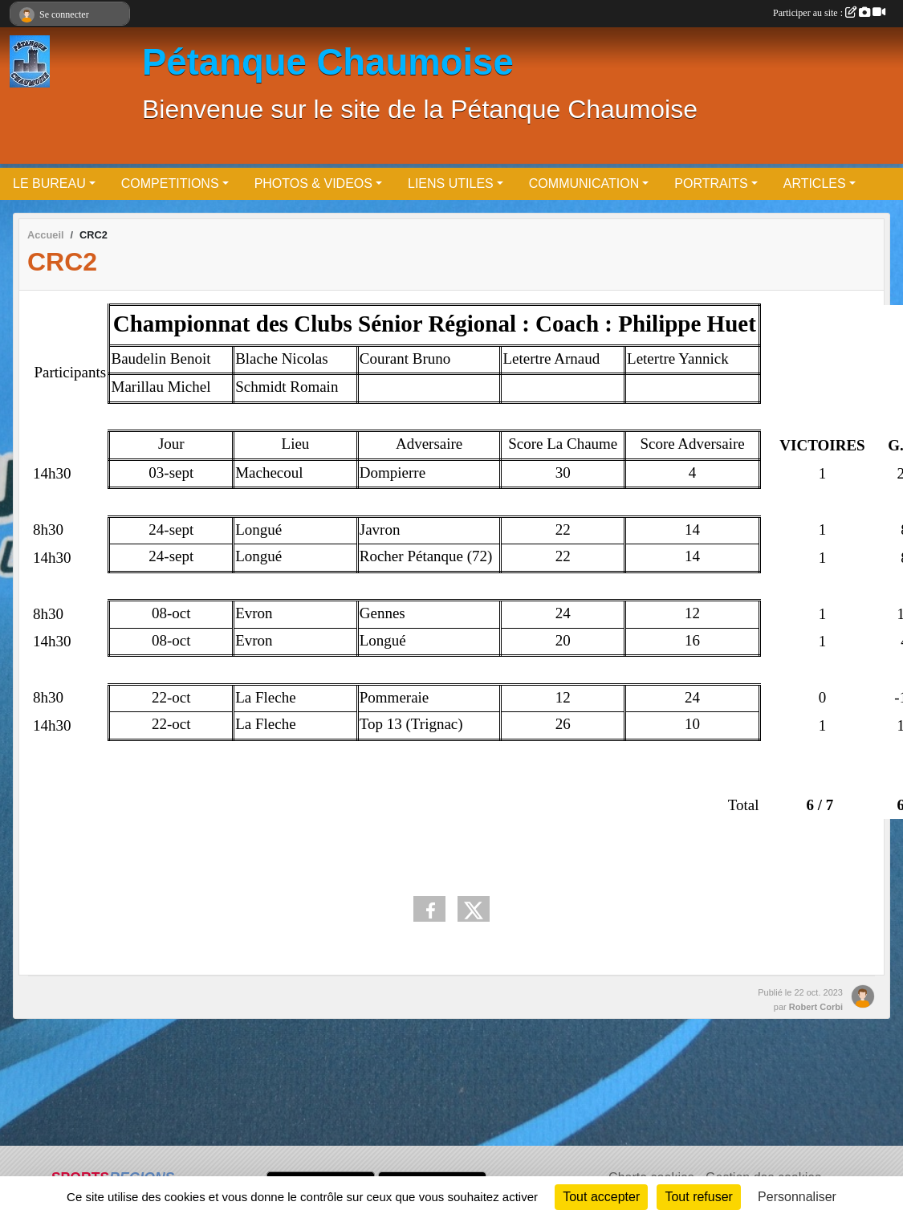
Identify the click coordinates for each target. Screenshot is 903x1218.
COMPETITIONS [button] (170, 183)
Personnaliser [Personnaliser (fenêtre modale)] (797, 1197)
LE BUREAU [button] (49, 183)
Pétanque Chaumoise (328, 62)
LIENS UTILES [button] (451, 183)
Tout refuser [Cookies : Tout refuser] (698, 1197)
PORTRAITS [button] (710, 183)
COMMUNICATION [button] (584, 183)
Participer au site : (829, 12)
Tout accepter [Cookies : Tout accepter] (601, 1197)
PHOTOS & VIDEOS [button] (313, 183)
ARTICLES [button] (814, 183)
